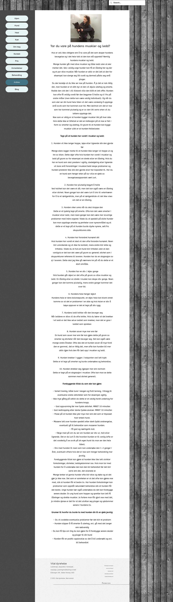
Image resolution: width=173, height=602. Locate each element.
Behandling (17, 75)
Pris (17, 61)
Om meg (16, 47)
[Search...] (126, 2)
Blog (17, 89)
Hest (17, 32)
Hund (17, 25)
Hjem (17, 18)
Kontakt (17, 54)
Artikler (17, 82)
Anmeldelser (16, 68)
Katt (17, 40)
